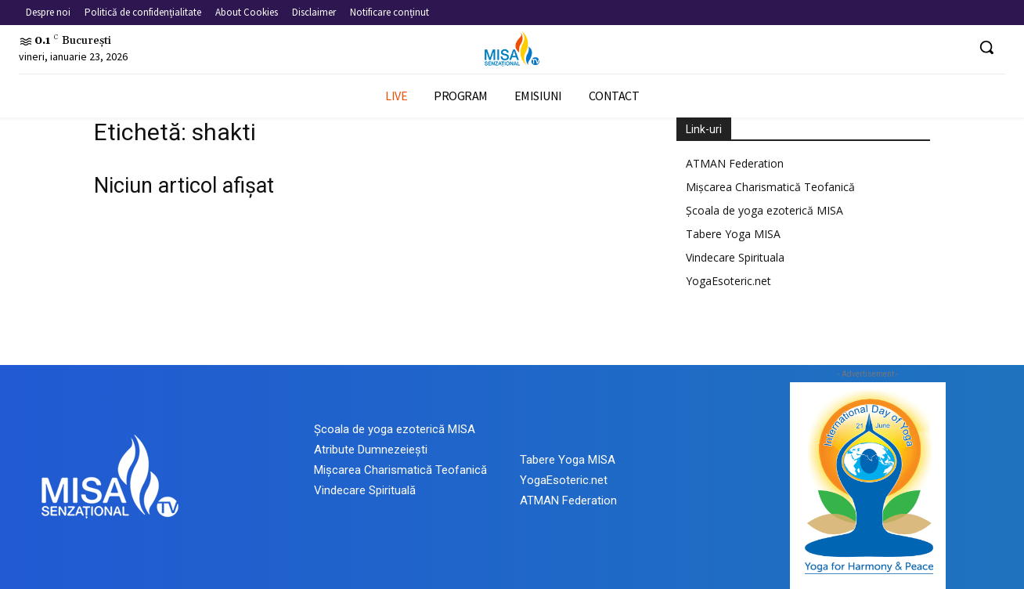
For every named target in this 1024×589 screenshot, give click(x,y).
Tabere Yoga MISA (733, 233)
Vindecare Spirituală (365, 490)
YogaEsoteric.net (728, 280)
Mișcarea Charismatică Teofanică (770, 186)
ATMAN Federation (735, 163)
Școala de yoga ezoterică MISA (764, 210)
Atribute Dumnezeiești (370, 450)
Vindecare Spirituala (735, 257)
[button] (986, 47)
